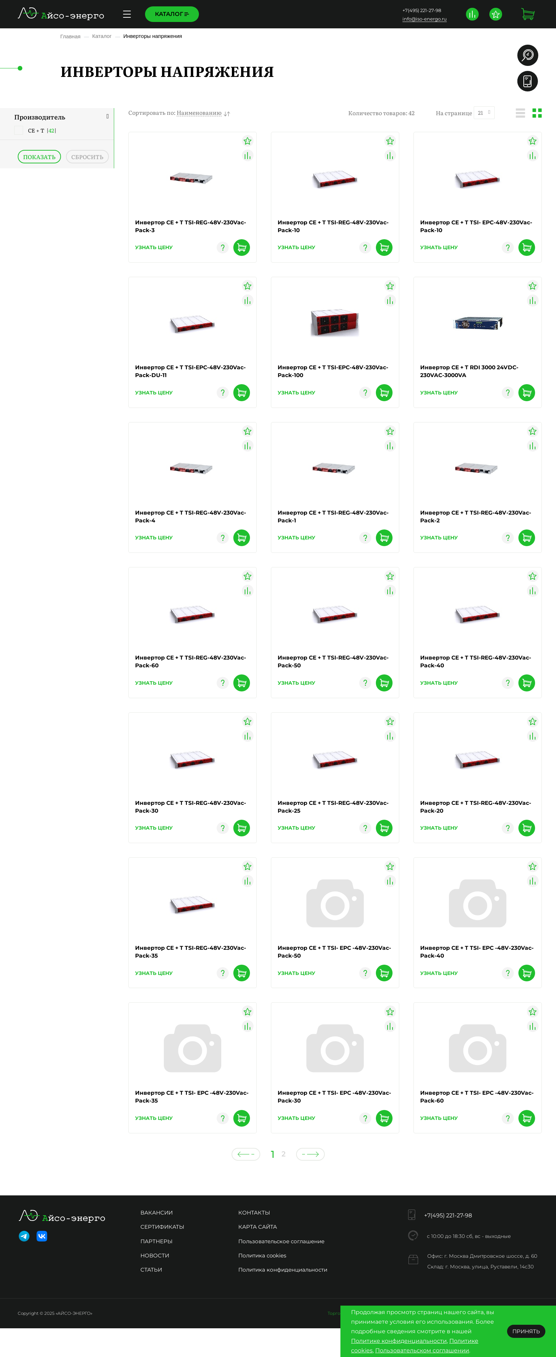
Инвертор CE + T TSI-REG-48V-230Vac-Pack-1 (324, 524)
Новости (154, 1284)
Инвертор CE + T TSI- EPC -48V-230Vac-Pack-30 (325, 1121)
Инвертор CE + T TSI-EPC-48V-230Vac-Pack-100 (324, 375)
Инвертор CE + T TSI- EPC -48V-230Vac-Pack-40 (468, 972)
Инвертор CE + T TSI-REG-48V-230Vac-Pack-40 (466, 674)
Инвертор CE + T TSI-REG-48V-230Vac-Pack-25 (324, 823)
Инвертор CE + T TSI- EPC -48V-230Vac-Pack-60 (468, 1121)
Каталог (172, 14)
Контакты (292, 14)
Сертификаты (162, 1255)
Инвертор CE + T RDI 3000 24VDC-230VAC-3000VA (472, 375)
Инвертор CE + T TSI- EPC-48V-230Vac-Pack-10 (467, 226)
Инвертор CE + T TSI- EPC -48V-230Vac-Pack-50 (325, 972)
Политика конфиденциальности (282, 1298)
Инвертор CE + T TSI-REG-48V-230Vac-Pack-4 (181, 524)
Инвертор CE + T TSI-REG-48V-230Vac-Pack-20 (466, 823)
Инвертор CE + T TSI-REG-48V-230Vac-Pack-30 (181, 823)
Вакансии (156, 1241)
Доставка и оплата (240, 14)
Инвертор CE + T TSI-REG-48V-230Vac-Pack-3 (181, 226)
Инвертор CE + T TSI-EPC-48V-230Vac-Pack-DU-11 (181, 375)
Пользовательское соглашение (281, 1269)
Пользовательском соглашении (422, 1350)
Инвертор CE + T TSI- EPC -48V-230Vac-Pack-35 (183, 1121)
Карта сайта (257, 1255)
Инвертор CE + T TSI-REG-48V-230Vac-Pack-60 (181, 674)
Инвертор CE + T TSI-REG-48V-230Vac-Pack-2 (466, 524)
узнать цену (154, 250)
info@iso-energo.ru (424, 19)
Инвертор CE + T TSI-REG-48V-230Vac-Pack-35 (181, 972)
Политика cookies (262, 1284)
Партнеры (156, 1269)
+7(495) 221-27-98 (421, 10)
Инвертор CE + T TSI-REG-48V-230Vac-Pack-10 (324, 226)
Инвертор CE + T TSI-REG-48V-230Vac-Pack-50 (324, 674)
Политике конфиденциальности (399, 1341)
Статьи (151, 1298)
